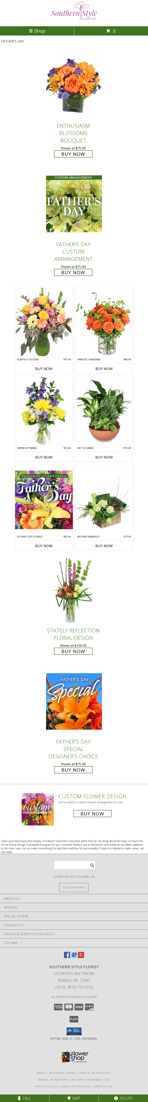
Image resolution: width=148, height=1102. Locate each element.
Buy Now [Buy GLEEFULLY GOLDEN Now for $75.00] (44, 368)
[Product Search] (75, 865)
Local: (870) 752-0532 (74, 987)
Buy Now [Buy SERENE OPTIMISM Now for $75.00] (44, 457)
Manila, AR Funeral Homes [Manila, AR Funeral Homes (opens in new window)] (56, 1073)
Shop (37, 31)
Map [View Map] (74, 1098)
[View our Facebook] (67, 957)
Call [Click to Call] (24, 1098)
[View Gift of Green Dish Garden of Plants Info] (104, 411)
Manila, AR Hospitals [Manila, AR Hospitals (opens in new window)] (95, 1073)
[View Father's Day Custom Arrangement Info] (74, 204)
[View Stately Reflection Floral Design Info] (74, 590)
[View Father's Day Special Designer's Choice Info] (74, 701)
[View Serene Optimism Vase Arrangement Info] (44, 411)
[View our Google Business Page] (74, 957)
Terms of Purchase (75, 1086)
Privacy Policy (46, 1086)
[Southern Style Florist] (74, 20)
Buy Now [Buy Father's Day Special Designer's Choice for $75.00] (73, 770)
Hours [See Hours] (123, 1098)
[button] (74, 1031)
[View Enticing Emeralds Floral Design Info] (104, 500)
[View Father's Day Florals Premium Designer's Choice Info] (44, 500)
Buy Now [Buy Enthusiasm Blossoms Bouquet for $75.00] (73, 154)
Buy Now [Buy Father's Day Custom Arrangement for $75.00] (73, 272)
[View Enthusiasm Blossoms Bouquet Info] (74, 85)
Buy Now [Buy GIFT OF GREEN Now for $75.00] (104, 457)
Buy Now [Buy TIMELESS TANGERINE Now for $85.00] (104, 368)
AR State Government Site (90, 1079)
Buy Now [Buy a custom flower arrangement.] (92, 813)
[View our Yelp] (81, 957)
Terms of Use (103, 1086)
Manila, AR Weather (52, 1079)
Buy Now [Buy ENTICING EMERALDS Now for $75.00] (104, 545)
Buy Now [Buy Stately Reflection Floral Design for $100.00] (73, 651)
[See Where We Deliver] (74, 887)
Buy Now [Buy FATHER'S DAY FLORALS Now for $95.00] (44, 545)
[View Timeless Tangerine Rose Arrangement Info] (104, 322)
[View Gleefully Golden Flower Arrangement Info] (44, 322)
